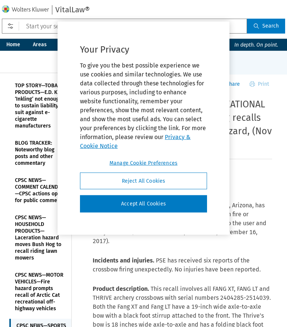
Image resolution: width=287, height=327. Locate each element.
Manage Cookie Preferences (143, 163)
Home (13, 44)
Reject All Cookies (144, 180)
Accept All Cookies (143, 204)
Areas (40, 44)
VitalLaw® (72, 10)
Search (266, 26)
